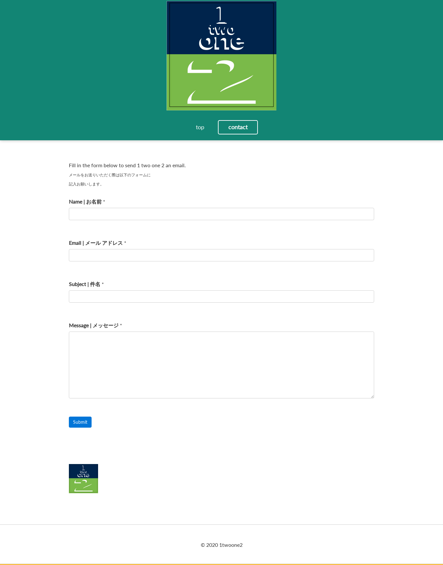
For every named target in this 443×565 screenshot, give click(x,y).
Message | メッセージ (94, 325)
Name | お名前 (85, 201)
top (200, 127)
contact (237, 127)
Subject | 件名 (84, 284)
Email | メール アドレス (96, 243)
